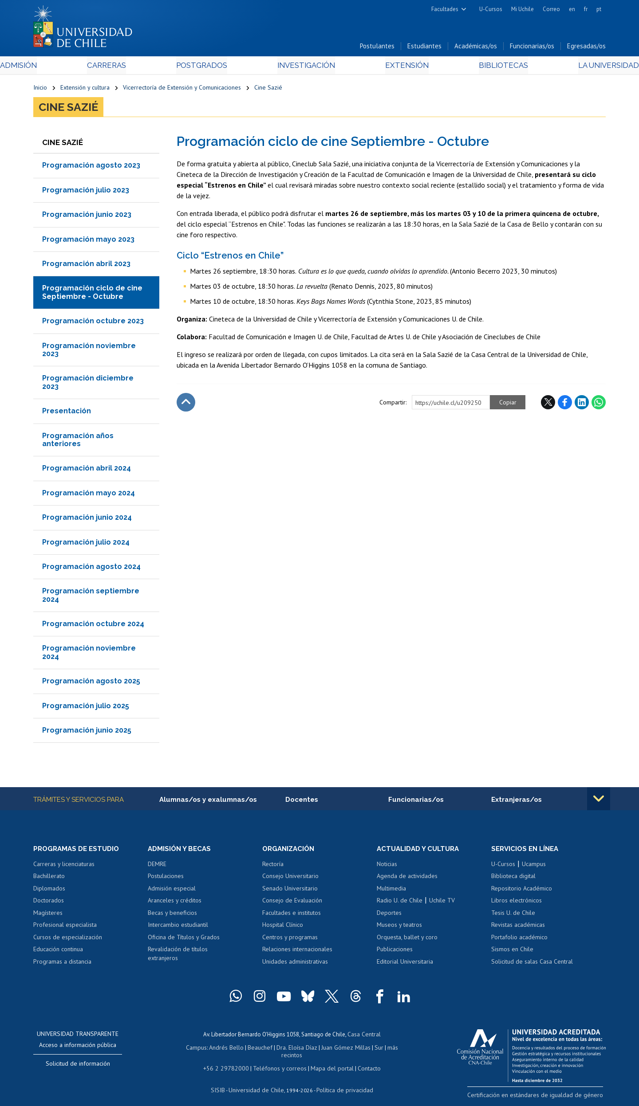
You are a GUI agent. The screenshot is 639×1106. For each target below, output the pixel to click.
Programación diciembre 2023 (88, 384)
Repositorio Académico (521, 891)
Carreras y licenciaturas (64, 867)
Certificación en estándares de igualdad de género (543, 1097)
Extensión (395, 67)
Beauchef (250, 1048)
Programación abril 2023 (86, 266)
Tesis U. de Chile (513, 915)
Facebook (565, 404)
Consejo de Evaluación (292, 903)
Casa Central (364, 1036)
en (572, 9)
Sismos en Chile (512, 952)
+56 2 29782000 (229, 1061)
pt (598, 9)
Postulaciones (166, 878)
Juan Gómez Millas (332, 1048)
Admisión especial (172, 891)
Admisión (53, 67)
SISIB (222, 1082)
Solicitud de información (78, 1067)
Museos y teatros (399, 927)
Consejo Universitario (290, 878)
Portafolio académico (519, 940)
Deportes (389, 915)
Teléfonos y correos (278, 1061)
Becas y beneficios (172, 915)
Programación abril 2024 (86, 470)
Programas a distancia (62, 964)
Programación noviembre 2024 (89, 654)
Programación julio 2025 (85, 707)
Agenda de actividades (407, 878)
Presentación (66, 413)
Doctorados (48, 903)
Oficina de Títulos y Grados (184, 940)
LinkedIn (582, 404)
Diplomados (49, 891)
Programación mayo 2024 (88, 494)
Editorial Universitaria (405, 964)
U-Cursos (490, 9)
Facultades (444, 9)
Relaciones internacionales (297, 952)
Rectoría (273, 867)
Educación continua (58, 952)
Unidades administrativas (295, 964)
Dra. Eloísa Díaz (285, 1048)
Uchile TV (442, 903)
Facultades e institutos (291, 915)
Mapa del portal (327, 1061)
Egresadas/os (586, 48)
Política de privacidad (341, 1082)
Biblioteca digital (513, 878)
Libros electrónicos (516, 903)
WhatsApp (598, 404)
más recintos (388, 1048)
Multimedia (391, 891)
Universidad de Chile (257, 1082)
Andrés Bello (218, 1048)
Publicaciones (395, 952)
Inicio (40, 89)
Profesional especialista (65, 927)
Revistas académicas (518, 927)
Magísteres (48, 915)
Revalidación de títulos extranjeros (178, 956)
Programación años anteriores (78, 441)
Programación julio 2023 (85, 192)
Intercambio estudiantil (178, 927)
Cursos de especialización (67, 940)
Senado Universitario (290, 891)
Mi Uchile (522, 9)
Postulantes (377, 48)
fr (586, 9)
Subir (186, 404)
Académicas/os (475, 48)
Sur (364, 1048)
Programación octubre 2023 (93, 323)
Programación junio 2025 (86, 732)
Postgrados (212, 67)
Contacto (362, 1061)
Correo (551, 9)
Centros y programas (290, 940)
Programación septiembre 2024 (90, 597)
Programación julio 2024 (86, 544)
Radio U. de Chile (399, 903)
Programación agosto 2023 (91, 167)
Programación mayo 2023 (88, 241)
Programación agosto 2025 (91, 683)
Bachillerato (49, 878)
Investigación (306, 67)
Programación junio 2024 (87, 519)
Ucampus (534, 867)
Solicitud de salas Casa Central (532, 964)
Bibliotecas (479, 67)
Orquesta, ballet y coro (407, 940)
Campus (190, 1048)
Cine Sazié (268, 89)
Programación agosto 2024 (91, 568)
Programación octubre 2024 (93, 626)
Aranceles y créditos (174, 903)
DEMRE (157, 867)
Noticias (387, 867)
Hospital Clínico (282, 927)
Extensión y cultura (85, 89)
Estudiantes (424, 48)
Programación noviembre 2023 (89, 351)
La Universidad (573, 67)
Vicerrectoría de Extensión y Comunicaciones (182, 89)
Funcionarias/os (532, 48)
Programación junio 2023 (86, 216)
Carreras (129, 67)
